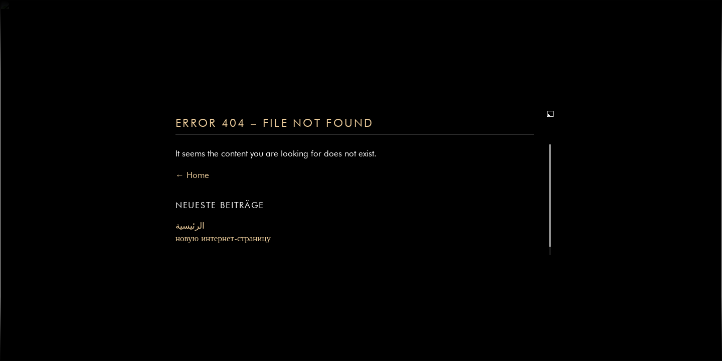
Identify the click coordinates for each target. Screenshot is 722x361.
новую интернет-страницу (223, 239)
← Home (192, 175)
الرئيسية (190, 226)
